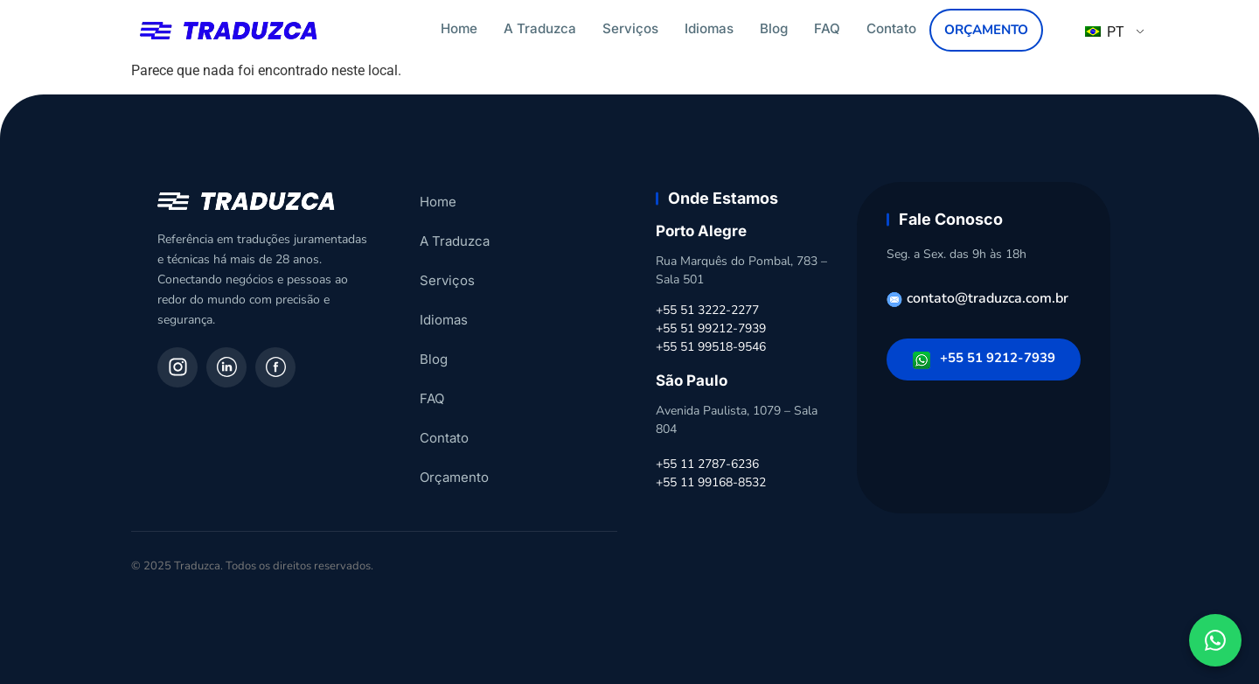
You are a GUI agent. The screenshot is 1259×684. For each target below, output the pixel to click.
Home (459, 28)
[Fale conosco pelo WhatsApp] (1215, 640)
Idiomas (709, 28)
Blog (774, 28)
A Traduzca (540, 28)
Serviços (630, 28)
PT (1104, 32)
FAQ (827, 28)
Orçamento (986, 29)
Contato (891, 28)
